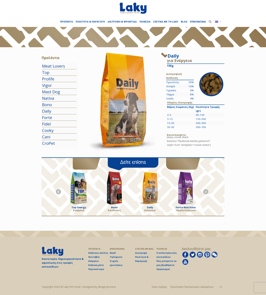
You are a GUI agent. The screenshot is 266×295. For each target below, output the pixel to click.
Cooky (48, 130)
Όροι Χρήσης (159, 286)
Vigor (47, 85)
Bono (47, 104)
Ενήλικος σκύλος (98, 252)
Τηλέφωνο (116, 256)
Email (113, 252)
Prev (58, 192)
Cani (46, 137)
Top (45, 72)
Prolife (48, 79)
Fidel (46, 124)
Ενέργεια (93, 260)
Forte (47, 117)
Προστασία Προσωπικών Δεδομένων (192, 286)
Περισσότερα (96, 269)
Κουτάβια (94, 256)
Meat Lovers (53, 66)
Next (205, 192)
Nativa (48, 98)
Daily (46, 111)
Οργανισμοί (163, 269)
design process (107, 286)
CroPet (48, 143)
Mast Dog (51, 91)
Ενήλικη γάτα (96, 265)
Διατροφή (141, 252)
